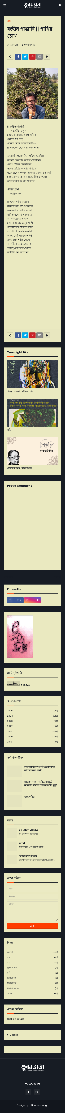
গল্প (32, 963)
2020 (32, 736)
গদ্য (32, 957)
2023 (32, 721)
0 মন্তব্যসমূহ (29, 44)
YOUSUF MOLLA (28, 830)
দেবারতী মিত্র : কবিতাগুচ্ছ (19, 468)
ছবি (32, 973)
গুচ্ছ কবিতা (29, 797)
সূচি (9, 430)
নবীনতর (9, 577)
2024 (32, 716)
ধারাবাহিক (32, 983)
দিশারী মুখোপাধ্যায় (28, 856)
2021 (32, 731)
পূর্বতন (57, 577)
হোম (9, 21)
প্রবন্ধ (32, 993)
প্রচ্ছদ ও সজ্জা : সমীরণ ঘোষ (20, 391)
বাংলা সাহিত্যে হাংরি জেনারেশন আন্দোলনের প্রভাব (39, 769)
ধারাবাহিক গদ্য (32, 988)
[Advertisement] (32, 291)
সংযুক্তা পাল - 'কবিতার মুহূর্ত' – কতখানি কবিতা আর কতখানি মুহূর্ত (40, 783)
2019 (32, 742)
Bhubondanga (39, 1105)
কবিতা (32, 952)
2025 (32, 711)
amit (22, 843)
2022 (32, 726)
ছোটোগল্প (32, 978)
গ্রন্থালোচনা (32, 968)
